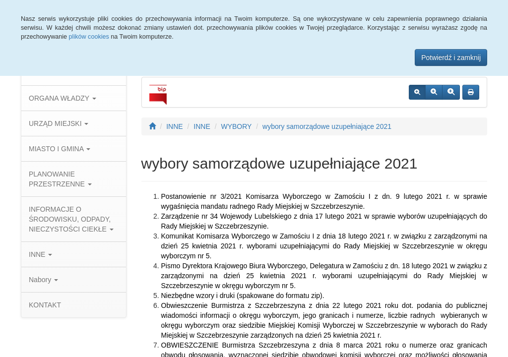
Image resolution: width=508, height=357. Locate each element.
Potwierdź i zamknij (451, 57)
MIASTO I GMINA (59, 149)
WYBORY (236, 126)
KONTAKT (45, 305)
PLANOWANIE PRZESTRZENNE (60, 179)
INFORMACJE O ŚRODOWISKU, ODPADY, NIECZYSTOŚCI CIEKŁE (71, 219)
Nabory (43, 280)
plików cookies (89, 36)
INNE (40, 254)
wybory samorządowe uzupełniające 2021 (326, 126)
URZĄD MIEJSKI (58, 123)
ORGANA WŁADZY (62, 98)
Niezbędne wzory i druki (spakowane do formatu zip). (242, 295)
